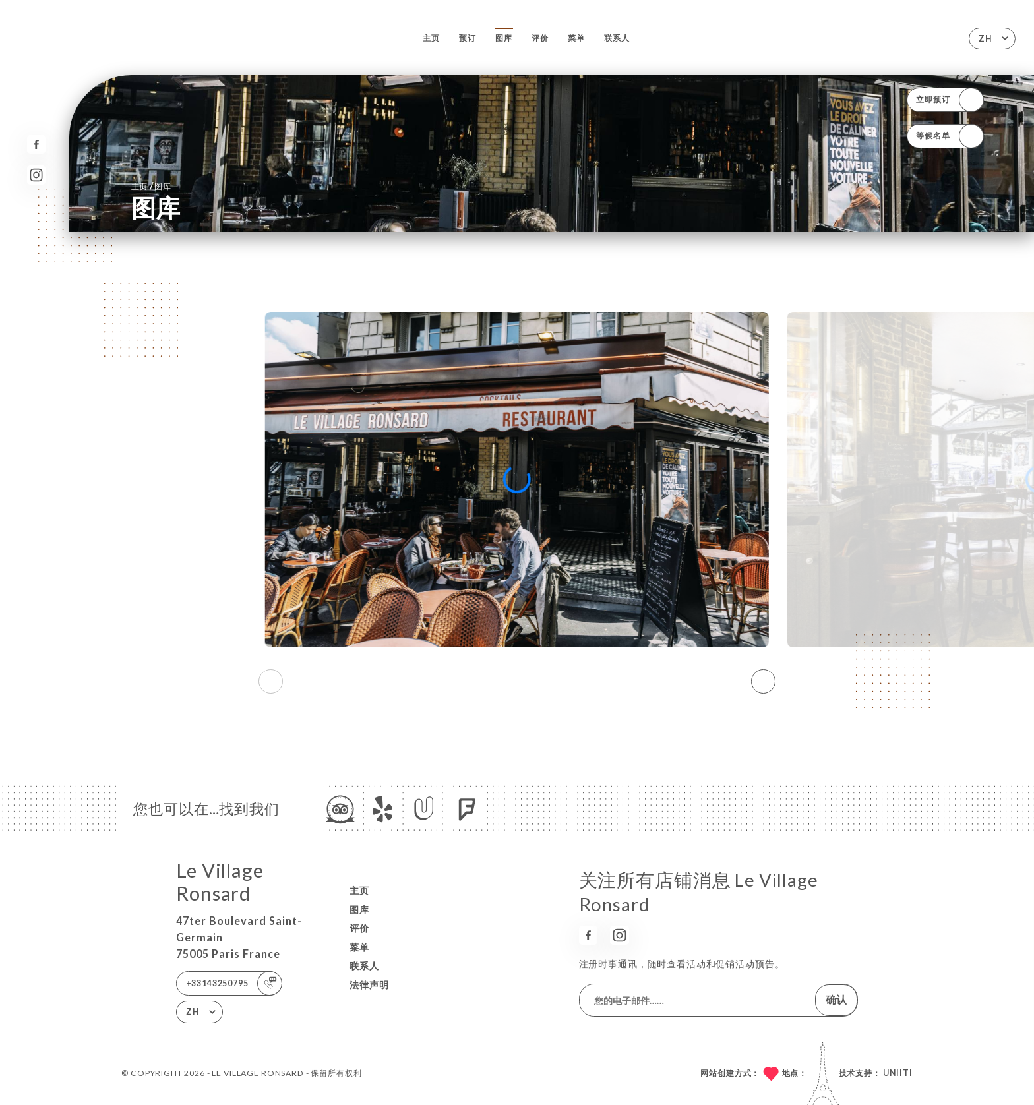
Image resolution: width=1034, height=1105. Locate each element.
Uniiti (898, 1073)
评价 (540, 38)
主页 (431, 38)
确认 (836, 999)
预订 (467, 38)
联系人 (617, 38)
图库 (503, 38)
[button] (763, 681)
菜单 (576, 38)
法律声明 (369, 984)
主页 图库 (151, 185)
